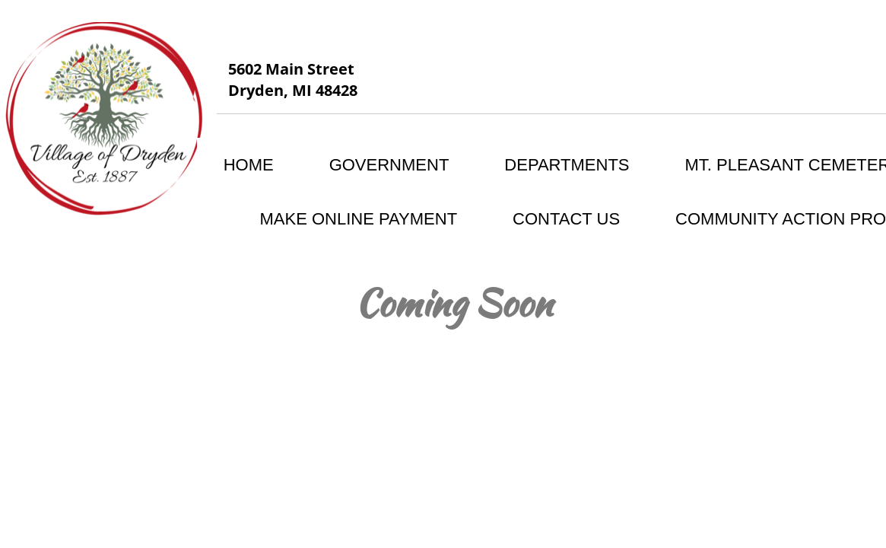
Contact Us (566, 218)
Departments (566, 164)
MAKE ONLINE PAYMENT (359, 218)
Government (389, 164)
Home (249, 164)
